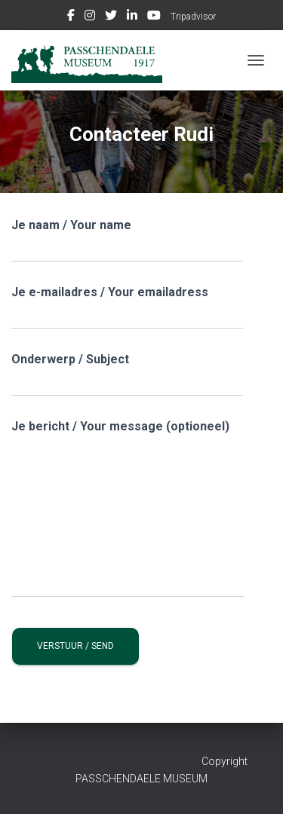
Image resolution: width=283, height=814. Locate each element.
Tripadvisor (193, 16)
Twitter (111, 17)
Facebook (71, 17)
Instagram (90, 17)
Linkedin (132, 17)
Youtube (154, 17)
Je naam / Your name (127, 240)
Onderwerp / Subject (127, 374)
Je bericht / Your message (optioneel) (128, 508)
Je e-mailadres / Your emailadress (127, 307)
